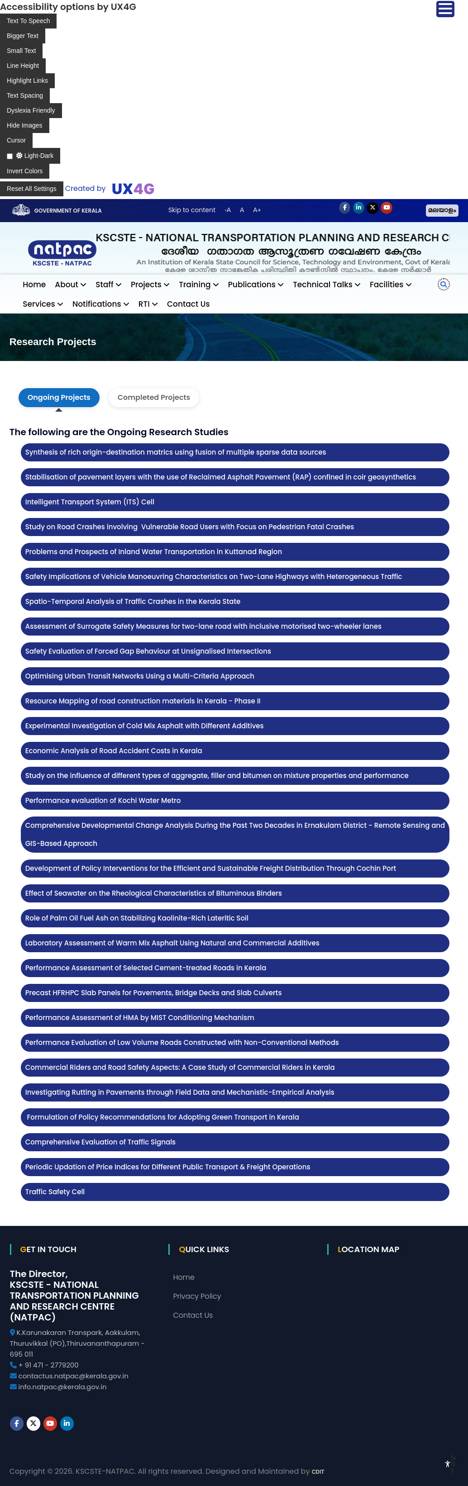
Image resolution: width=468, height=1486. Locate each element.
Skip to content (191, 209)
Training (194, 284)
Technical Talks (323, 284)
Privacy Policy (197, 1296)
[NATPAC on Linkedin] (359, 208)
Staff (104, 284)
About (66, 284)
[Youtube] (386, 208)
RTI (144, 304)
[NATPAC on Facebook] (345, 208)
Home (34, 284)
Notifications (96, 304)
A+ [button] (257, 210)
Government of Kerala (68, 210)
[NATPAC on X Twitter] (372, 208)
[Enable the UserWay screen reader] (28, 21)
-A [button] (227, 210)
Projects (146, 284)
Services (39, 304)
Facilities (386, 284)
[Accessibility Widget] (447, 1464)
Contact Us (188, 304)
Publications (252, 284)
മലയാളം (442, 210)
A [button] (242, 210)
